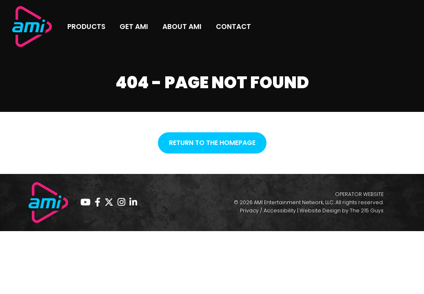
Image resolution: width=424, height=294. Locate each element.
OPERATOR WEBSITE (359, 194)
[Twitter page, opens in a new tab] (108, 202)
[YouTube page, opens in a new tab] (85, 202)
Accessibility (280, 210)
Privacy (249, 210)
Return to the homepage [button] (212, 142)
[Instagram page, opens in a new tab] (121, 202)
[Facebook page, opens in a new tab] (97, 202)
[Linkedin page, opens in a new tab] (133, 202)
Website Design (320, 210)
